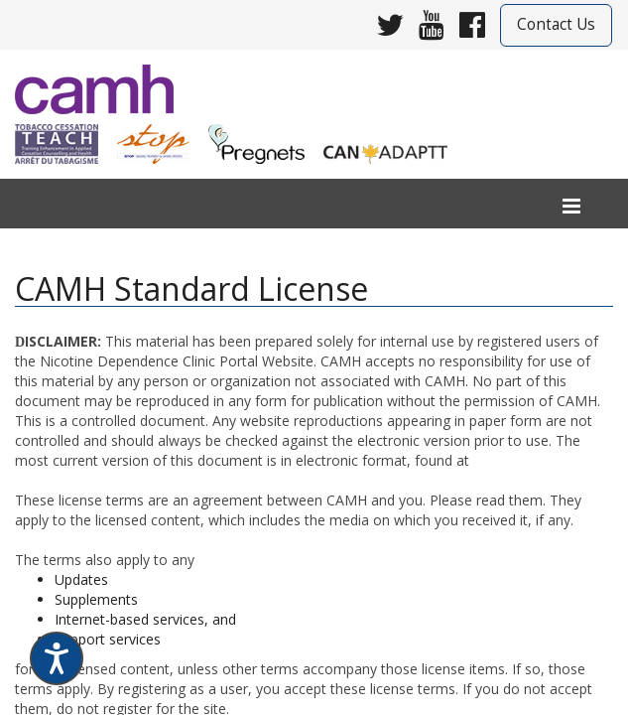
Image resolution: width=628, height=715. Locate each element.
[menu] (571, 207)
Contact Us (556, 24)
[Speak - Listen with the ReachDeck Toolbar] (56, 658)
